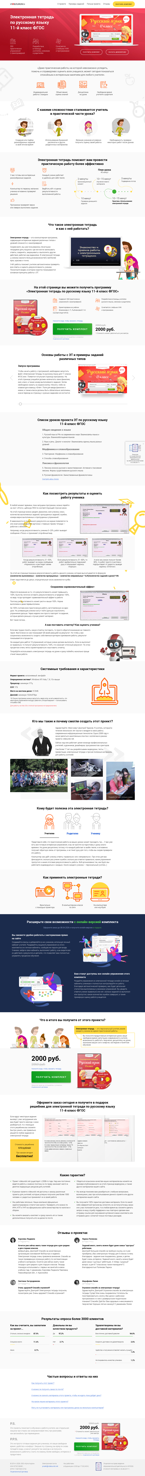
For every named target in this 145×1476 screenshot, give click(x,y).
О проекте (61, 4)
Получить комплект (124, 4)
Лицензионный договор (19, 1472)
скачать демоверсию (117, 52)
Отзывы (106, 4)
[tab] (49, 825)
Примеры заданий (76, 4)
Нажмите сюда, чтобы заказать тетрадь (68, 321)
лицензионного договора (61, 339)
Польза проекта (93, 4)
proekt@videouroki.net (50, 1466)
